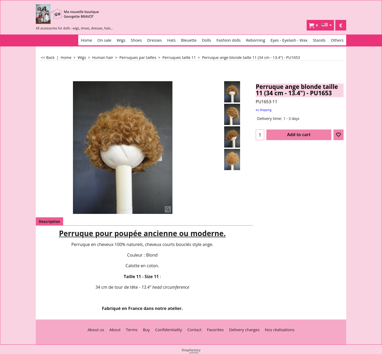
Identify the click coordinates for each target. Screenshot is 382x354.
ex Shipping (263, 110)
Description (49, 221)
